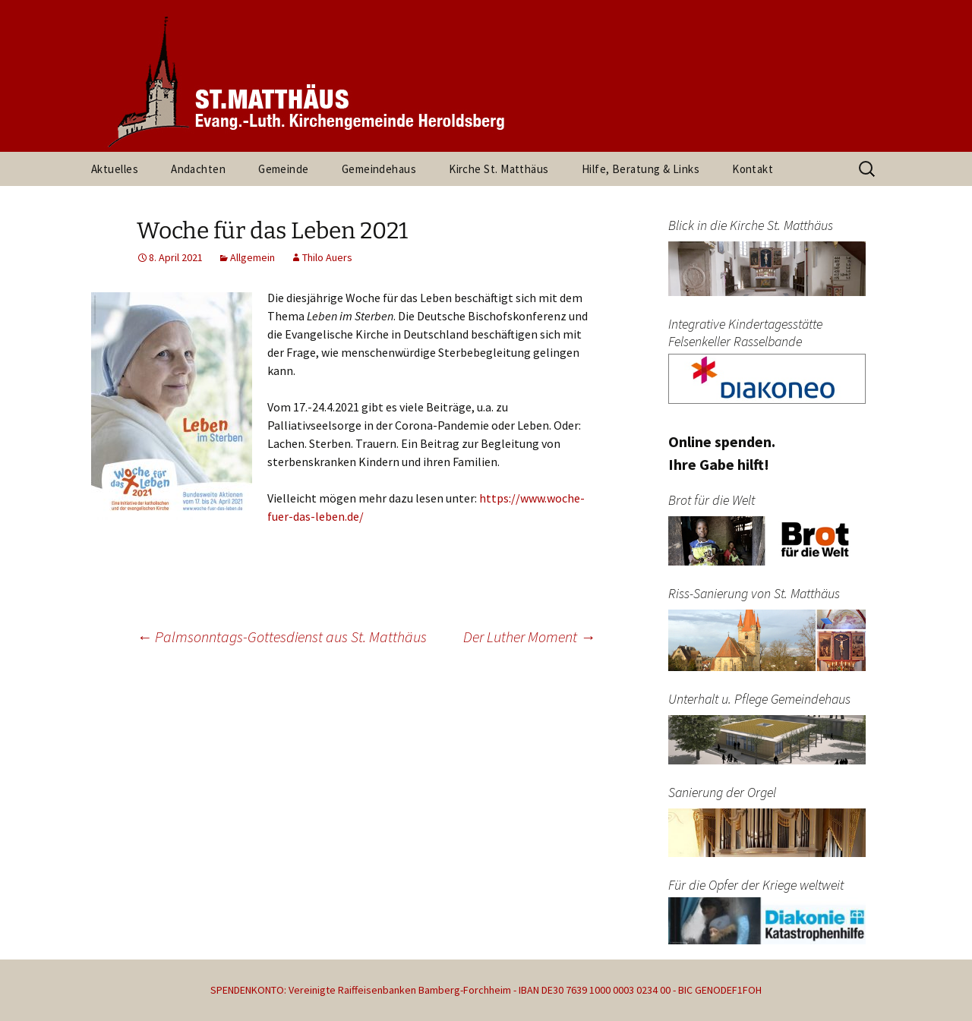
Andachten (198, 169)
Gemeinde (283, 169)
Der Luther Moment (529, 636)
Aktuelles (114, 169)
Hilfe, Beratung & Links (640, 169)
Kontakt (752, 169)
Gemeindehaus (379, 169)
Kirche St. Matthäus (499, 169)
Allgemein (252, 257)
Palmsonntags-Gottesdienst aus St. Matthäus (282, 636)
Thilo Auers (327, 257)
